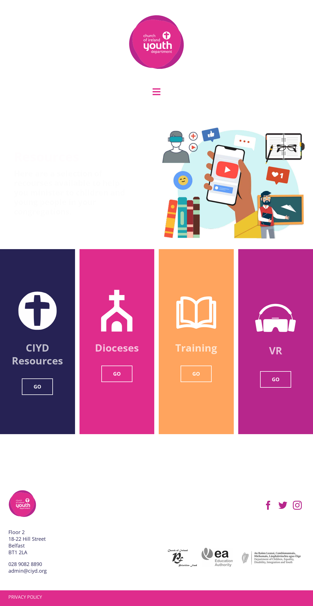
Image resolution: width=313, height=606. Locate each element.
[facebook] (268, 505)
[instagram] (297, 505)
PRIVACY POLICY (25, 597)
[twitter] (282, 505)
